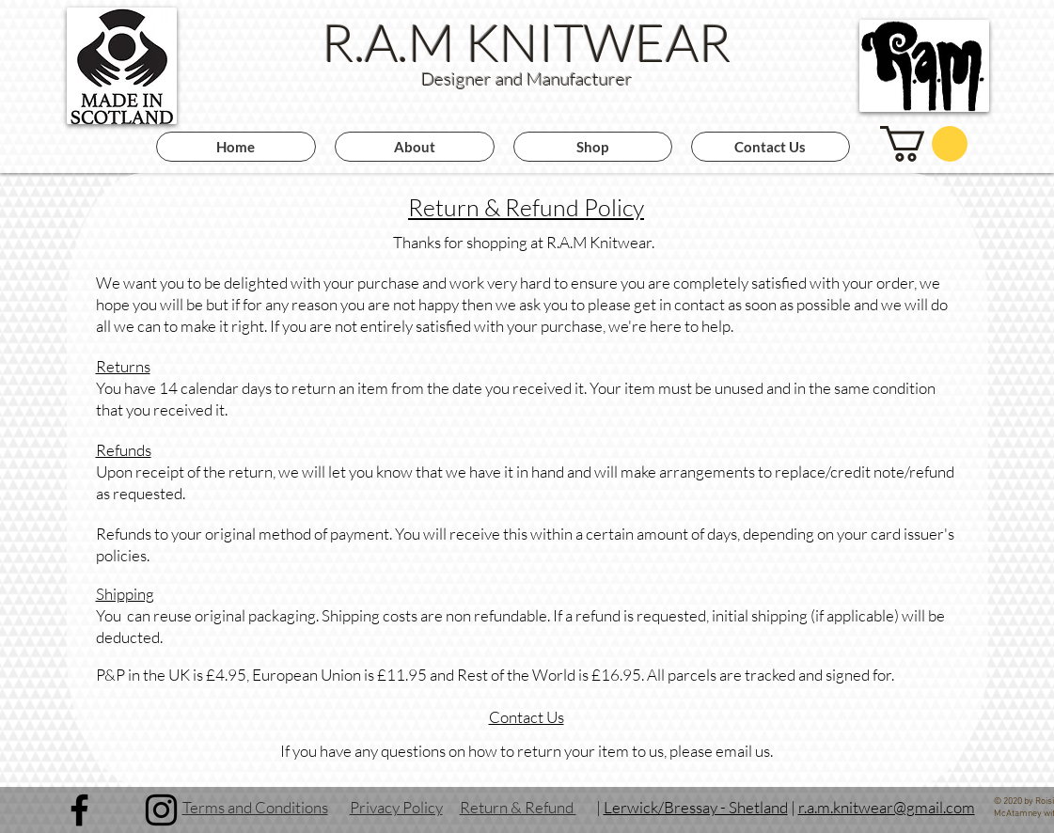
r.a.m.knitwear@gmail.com (886, 807)
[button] (923, 144)
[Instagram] (161, 810)
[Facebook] (79, 810)
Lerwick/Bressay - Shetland (696, 807)
